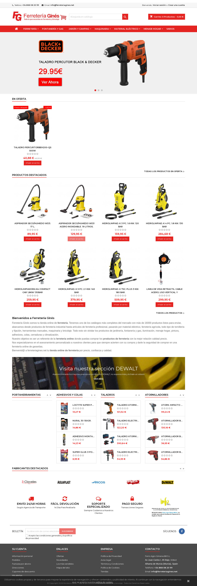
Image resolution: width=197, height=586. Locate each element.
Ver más (98, 379)
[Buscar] (98, 17)
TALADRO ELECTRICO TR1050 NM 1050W (128, 420)
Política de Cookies (110, 567)
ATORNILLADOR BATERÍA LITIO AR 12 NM (172, 420)
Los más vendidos (64, 564)
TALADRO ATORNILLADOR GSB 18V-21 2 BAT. (128, 436)
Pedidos (16, 560)
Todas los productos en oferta (164, 171)
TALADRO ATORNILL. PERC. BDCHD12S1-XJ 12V (128, 405)
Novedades (62, 560)
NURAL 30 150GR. (82, 420)
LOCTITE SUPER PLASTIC (84, 405)
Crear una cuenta (176, 5)
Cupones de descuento (23, 571)
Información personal (22, 556)
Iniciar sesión (159, 5)
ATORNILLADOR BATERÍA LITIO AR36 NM (172, 452)
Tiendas (104, 571)
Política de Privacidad (111, 556)
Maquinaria (102, 29)
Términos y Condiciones (112, 564)
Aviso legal (106, 560)
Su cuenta (19, 549)
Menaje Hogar (152, 29)
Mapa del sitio (63, 567)
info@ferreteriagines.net (62, 5)
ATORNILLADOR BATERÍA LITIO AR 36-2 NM (172, 436)
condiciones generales (50, 535)
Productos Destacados (29, 175)
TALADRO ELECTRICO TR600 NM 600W (128, 452)
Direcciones (18, 567)
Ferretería (30, 29)
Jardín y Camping (79, 29)
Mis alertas (17, 575)
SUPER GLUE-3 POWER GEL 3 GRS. (84, 452)
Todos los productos (170, 313)
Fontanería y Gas (52, 29)
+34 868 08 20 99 (30, 5)
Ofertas (60, 556)
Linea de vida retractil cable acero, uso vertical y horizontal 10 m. (164, 292)
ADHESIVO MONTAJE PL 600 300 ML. (84, 436)
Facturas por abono (21, 564)
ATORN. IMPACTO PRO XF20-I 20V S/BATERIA (172, 405)
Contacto (152, 549)
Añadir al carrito (32, 163)
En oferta (19, 99)
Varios (170, 29)
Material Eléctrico (126, 29)
